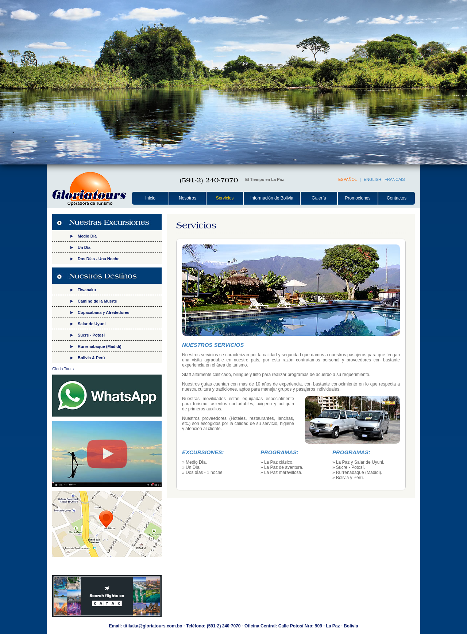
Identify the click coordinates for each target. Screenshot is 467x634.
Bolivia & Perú (91, 358)
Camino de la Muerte (97, 301)
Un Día (84, 247)
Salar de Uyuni (91, 324)
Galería (319, 198)
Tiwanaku (87, 290)
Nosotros (187, 198)
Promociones (357, 198)
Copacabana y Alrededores (103, 312)
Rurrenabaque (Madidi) (99, 346)
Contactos (396, 198)
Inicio (150, 198)
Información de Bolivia (271, 198)
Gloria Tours (63, 369)
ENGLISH (372, 179)
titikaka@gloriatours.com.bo (152, 626)
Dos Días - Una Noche (98, 259)
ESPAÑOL (347, 179)
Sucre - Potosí (91, 335)
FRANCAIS (395, 179)
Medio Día (87, 236)
